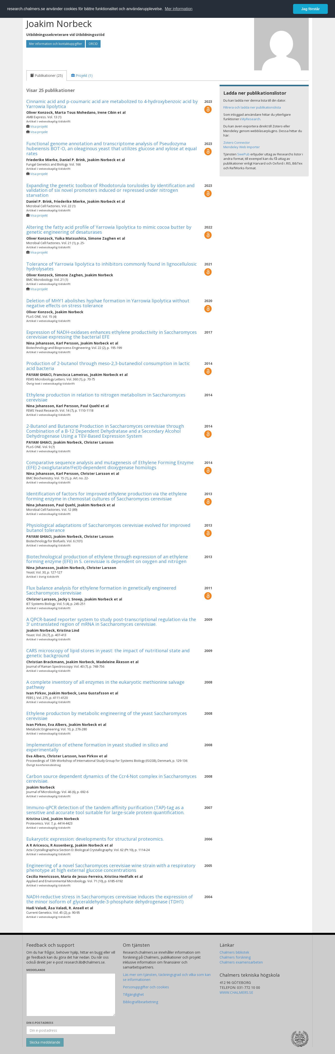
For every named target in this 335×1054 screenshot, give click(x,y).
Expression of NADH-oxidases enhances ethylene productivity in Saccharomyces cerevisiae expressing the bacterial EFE (111, 334)
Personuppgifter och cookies (146, 987)
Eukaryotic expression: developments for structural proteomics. (95, 839)
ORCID (93, 44)
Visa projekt (39, 126)
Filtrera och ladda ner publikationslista (252, 107)
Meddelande (35, 970)
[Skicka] (45, 1042)
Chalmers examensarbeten (241, 962)
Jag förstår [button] (310, 9)
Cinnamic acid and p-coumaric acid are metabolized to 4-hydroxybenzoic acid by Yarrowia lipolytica (112, 103)
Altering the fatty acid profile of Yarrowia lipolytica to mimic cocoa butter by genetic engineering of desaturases (108, 229)
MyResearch (250, 119)
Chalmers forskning (235, 957)
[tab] (46, 75)
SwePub (243, 154)
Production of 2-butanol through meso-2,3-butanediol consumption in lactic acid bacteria (108, 365)
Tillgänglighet (133, 994)
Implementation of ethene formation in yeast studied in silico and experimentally (97, 747)
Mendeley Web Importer (241, 147)
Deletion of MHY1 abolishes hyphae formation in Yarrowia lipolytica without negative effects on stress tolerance (107, 303)
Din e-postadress (39, 1023)
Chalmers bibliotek (234, 952)
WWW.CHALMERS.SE (236, 992)
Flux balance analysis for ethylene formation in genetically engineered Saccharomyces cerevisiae (101, 590)
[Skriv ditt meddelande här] (70, 994)
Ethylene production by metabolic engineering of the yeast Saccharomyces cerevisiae (106, 715)
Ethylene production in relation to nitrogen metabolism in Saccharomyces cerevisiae (105, 397)
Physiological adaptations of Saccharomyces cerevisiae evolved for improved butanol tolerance (108, 527)
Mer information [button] (178, 9)
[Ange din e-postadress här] (70, 1030)
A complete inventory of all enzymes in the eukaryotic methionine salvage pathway (105, 684)
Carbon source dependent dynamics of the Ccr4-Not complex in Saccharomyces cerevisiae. (111, 778)
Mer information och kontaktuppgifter (55, 44)
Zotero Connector (236, 142)
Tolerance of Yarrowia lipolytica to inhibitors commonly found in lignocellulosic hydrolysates (111, 266)
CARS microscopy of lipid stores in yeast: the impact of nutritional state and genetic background (108, 653)
